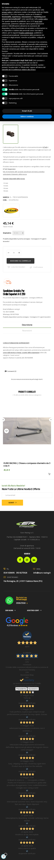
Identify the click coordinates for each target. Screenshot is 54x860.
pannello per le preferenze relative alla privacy (19, 70)
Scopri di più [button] (27, 111)
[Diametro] (18, 233)
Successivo (33, 689)
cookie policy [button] (43, 19)
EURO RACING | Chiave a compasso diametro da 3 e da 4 (27, 464)
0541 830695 (10, 312)
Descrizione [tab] (27, 325)
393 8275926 (14, 314)
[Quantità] (13, 253)
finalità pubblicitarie (26, 33)
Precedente (21, 689)
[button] (51, 4)
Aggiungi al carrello (20, 261)
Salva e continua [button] (26, 116)
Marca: (6, 197)
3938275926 (21, 603)
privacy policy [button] (7, 12)
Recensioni (27, 330)
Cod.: (5, 200)
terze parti (38, 21)
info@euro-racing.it (13, 309)
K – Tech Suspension (19, 197)
